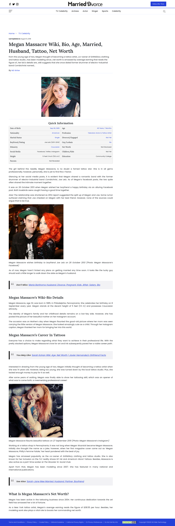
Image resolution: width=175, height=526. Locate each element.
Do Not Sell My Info (111, 522)
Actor (85, 11)
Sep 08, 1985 (55, 128)
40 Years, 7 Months (104, 128)
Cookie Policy (44, 522)
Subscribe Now (158, 4)
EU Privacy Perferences (94, 522)
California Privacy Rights (75, 522)
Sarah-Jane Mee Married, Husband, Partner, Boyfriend (55, 481)
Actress (75, 11)
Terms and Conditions (17, 522)
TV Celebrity (62, 11)
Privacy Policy (32, 522)
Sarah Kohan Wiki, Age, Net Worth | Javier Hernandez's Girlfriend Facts (69, 355)
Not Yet (108, 138)
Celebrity (116, 11)
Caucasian (55, 147)
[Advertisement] (28, 19)
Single (57, 138)
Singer (95, 11)
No (110, 142)
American (56, 133)
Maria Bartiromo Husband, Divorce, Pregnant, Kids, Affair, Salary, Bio (64, 284)
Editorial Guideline (57, 522)
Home (12, 33)
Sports (105, 11)
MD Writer (16, 70)
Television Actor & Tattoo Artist (99, 133)
